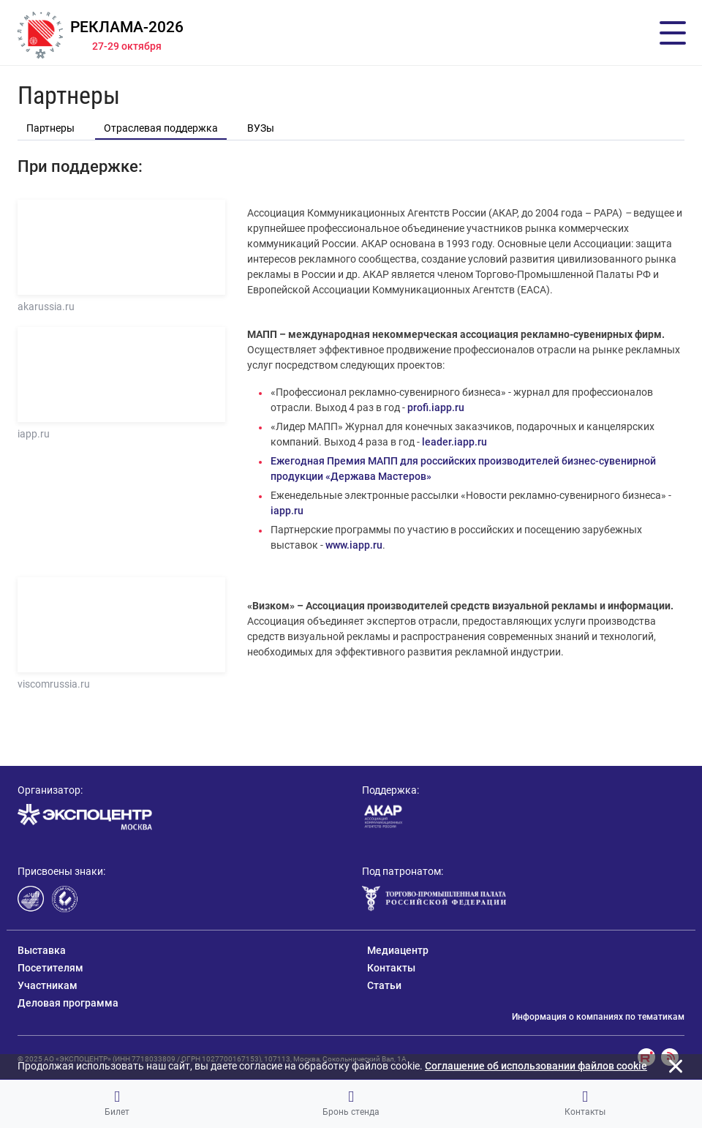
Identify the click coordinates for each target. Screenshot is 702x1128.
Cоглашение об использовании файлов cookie (536, 1066)
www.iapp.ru (353, 545)
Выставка (42, 950)
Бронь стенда (351, 1103)
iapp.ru (34, 434)
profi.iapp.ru (435, 407)
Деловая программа (68, 1003)
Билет (117, 1103)
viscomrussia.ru (54, 684)
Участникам (48, 985)
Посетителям (50, 968)
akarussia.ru (46, 306)
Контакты (585, 1103)
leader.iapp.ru (454, 442)
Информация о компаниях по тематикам (598, 1017)
